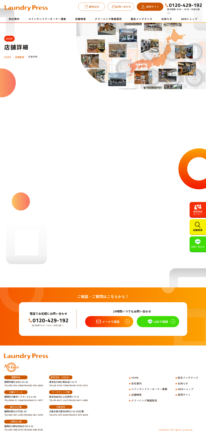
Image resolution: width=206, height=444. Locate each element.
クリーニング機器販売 (108, 19)
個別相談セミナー (197, 213)
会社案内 (136, 383)
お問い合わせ (123, 7)
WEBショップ (189, 19)
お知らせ (166, 19)
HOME (7, 57)
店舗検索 (80, 19)
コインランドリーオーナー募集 (47, 19)
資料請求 (94, 7)
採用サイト (152, 7)
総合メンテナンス (141, 19)
